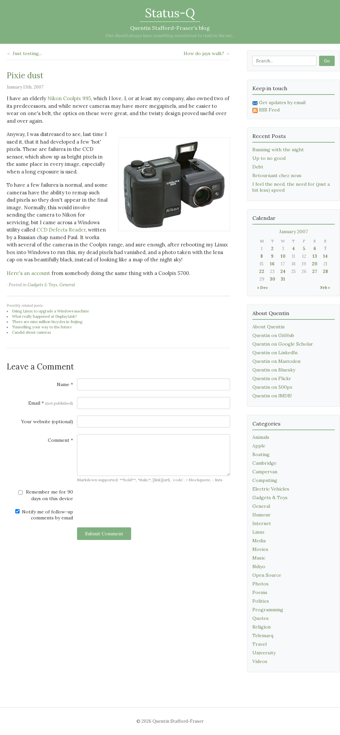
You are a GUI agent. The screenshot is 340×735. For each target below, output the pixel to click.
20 (314, 264)
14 (325, 256)
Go (327, 60)
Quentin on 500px (272, 387)
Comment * (60, 440)
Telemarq (262, 635)
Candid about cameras (31, 332)
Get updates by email (278, 102)
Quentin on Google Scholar (282, 344)
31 (283, 279)
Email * (50, 403)
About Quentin (268, 327)
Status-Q (170, 13)
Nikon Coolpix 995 (69, 98)
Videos (259, 661)
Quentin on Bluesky (273, 370)
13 (314, 256)
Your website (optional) (47, 422)
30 (272, 279)
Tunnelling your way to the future (42, 327)
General (67, 285)
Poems (259, 592)
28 (325, 271)
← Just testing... (24, 53)
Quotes (260, 618)
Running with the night (278, 150)
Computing (264, 480)
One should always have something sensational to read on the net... (170, 35)
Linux (258, 532)
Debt (257, 167)
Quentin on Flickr (271, 378)
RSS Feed (266, 110)
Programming (267, 610)
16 (272, 264)
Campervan (264, 472)
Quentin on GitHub (273, 335)
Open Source (266, 575)
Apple (258, 446)
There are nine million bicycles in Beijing (47, 321)
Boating (261, 454)
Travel (259, 644)
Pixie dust (25, 75)
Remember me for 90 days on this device (45, 495)
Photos (260, 584)
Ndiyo (258, 566)
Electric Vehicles (270, 489)
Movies (260, 549)
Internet (261, 523)
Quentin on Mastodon (276, 361)
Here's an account (28, 273)
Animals (260, 437)
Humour (261, 515)
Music (258, 558)
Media (259, 541)
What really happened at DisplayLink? (44, 316)
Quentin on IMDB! (272, 396)
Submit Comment (104, 534)
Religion (261, 627)
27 (314, 271)
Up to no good (269, 158)
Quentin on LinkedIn (275, 353)
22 (261, 271)
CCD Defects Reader (61, 230)
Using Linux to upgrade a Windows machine (50, 311)
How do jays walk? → (207, 53)
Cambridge (264, 463)
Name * (65, 384)
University (264, 653)
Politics (260, 601)
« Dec (262, 287)
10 (283, 256)
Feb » (325, 287)
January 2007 (293, 231)
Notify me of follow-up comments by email (44, 515)
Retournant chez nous (276, 175)
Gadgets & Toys (42, 285)
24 (283, 271)
